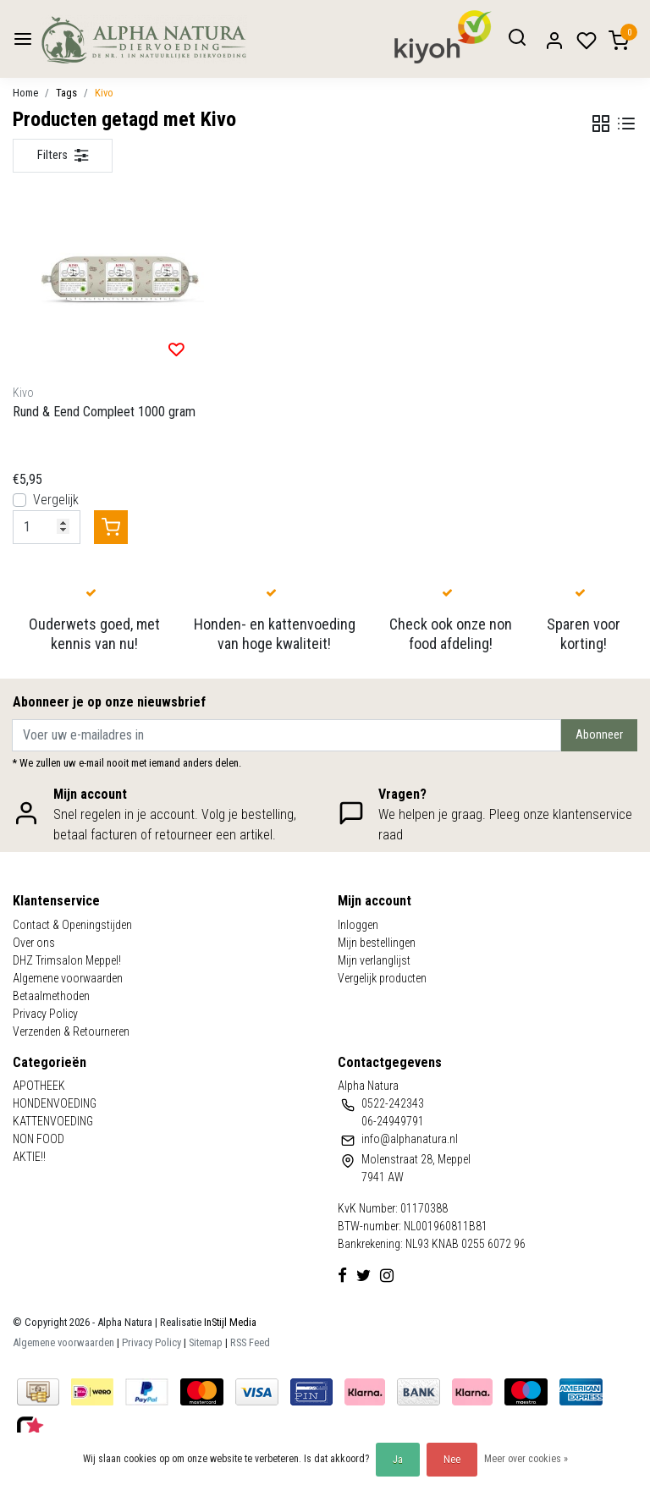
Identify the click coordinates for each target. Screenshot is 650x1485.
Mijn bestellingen (377, 942)
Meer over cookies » (526, 1459)
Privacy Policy (45, 1013)
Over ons (34, 942)
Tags (66, 92)
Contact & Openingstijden (72, 925)
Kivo (104, 92)
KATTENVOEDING (53, 1121)
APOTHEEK (39, 1085)
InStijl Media (228, 1322)
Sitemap (206, 1342)
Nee (451, 1460)
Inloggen (358, 925)
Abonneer (599, 735)
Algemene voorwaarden (68, 978)
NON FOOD (38, 1139)
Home (25, 92)
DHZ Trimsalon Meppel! (67, 960)
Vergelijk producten (382, 978)
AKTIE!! (29, 1156)
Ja (398, 1460)
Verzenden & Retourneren (71, 1031)
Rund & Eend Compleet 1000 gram (104, 412)
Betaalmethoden (51, 996)
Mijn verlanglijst (374, 960)
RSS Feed (250, 1342)
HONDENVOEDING (54, 1103)
